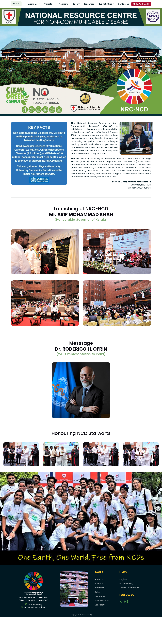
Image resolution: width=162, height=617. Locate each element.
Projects (49, 4)
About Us (34, 4)
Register (123, 579)
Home (16, 3)
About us (98, 579)
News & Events (101, 600)
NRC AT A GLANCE (141, 4)
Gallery (76, 4)
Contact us (123, 4)
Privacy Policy (126, 583)
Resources (89, 4)
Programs (63, 4)
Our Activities (106, 4)
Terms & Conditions (129, 587)
